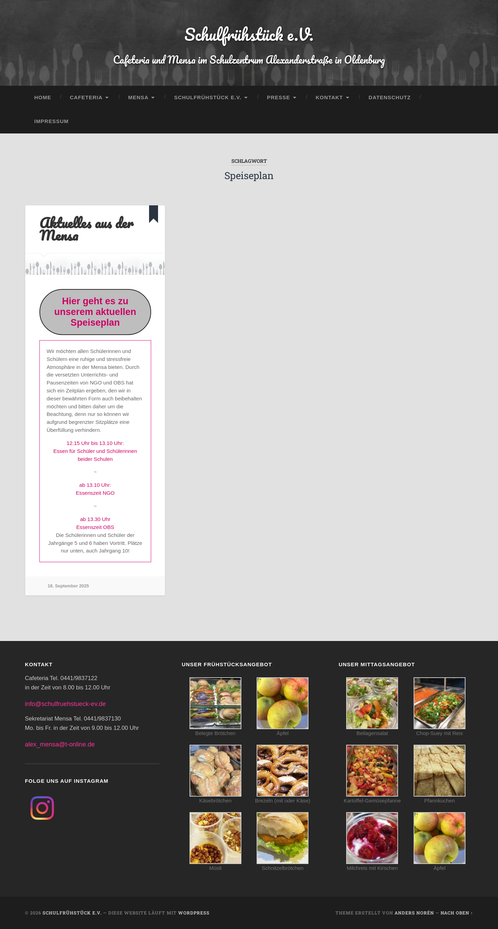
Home (42, 97)
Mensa (138, 97)
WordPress (194, 913)
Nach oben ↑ (457, 913)
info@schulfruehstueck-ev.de (65, 703)
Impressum (51, 121)
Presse (278, 97)
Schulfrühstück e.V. (249, 34)
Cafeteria (86, 97)
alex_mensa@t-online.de (60, 744)
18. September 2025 (68, 585)
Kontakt (329, 97)
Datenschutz (390, 97)
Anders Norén (414, 913)
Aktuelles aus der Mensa (86, 229)
